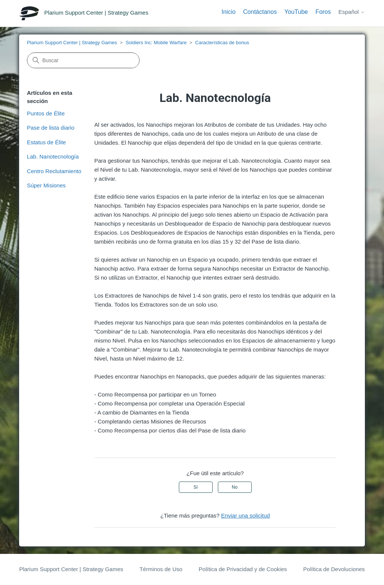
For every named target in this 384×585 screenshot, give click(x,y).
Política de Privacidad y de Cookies (243, 569)
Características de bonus (222, 42)
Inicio (229, 12)
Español (351, 12)
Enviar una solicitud (245, 515)
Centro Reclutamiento (54, 171)
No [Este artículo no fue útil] (234, 487)
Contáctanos (260, 12)
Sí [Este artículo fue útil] (196, 487)
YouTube (296, 12)
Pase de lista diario (51, 127)
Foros (323, 12)
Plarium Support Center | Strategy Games (72, 42)
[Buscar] (83, 60)
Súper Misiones (46, 185)
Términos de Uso (161, 569)
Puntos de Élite (46, 113)
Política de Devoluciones (334, 569)
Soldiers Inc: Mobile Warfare (156, 42)
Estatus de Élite (46, 142)
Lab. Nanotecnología (53, 156)
